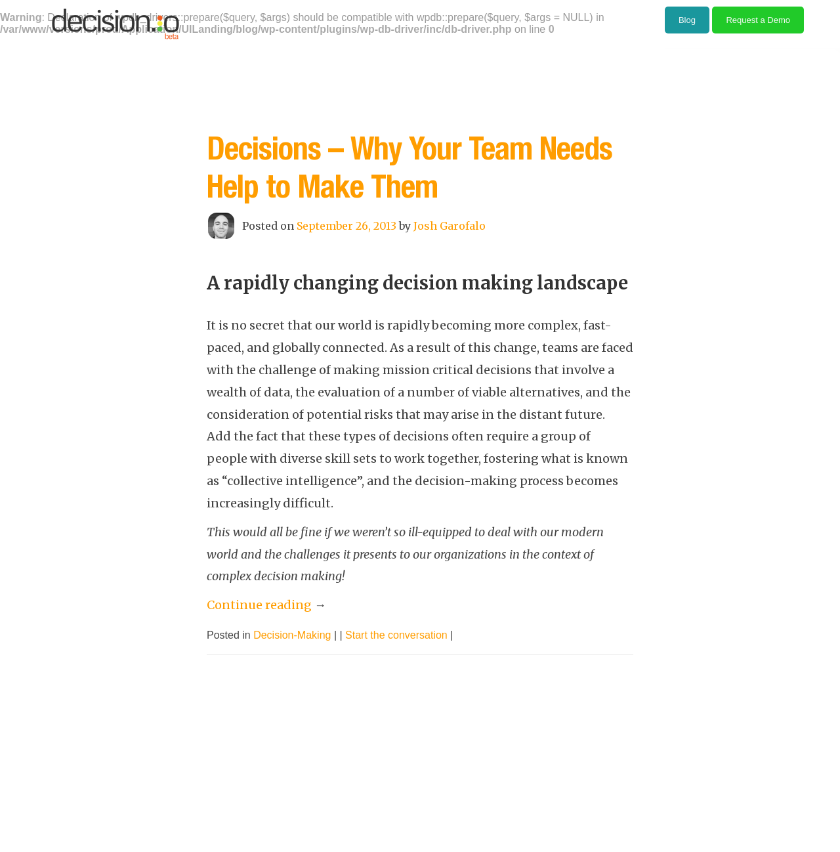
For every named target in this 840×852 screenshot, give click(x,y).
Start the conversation (396, 635)
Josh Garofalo (449, 225)
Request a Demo (758, 20)
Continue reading (266, 604)
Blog (687, 20)
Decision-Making (292, 635)
